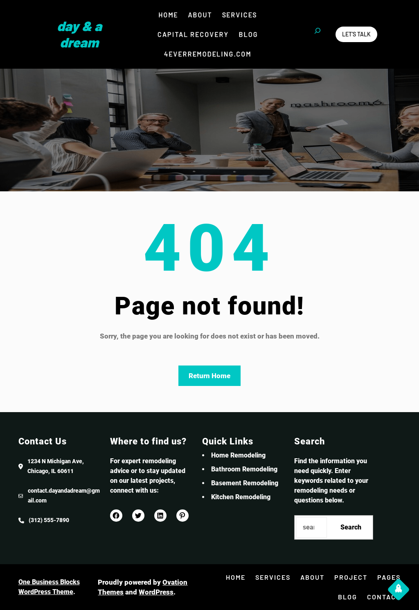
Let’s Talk (356, 34)
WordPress (156, 592)
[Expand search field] (317, 34)
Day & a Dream (79, 34)
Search (350, 527)
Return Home (209, 376)
